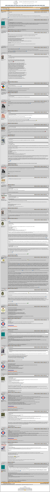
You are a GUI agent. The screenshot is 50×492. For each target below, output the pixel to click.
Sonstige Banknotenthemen (18, 484)
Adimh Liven (2, 257)
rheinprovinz (2, 177)
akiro (1, 209)
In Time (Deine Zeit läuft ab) (17, 448)
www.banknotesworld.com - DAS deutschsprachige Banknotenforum (8, 484)
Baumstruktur (45, 482)
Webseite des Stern (12, 22)
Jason (2, 375)
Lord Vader (2, 101)
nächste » (7, 482)
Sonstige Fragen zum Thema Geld (25, 484)
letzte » (9, 482)
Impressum (25, 486)
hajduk (2, 362)
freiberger (2, 306)
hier (21, 14)
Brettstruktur (48, 482)
